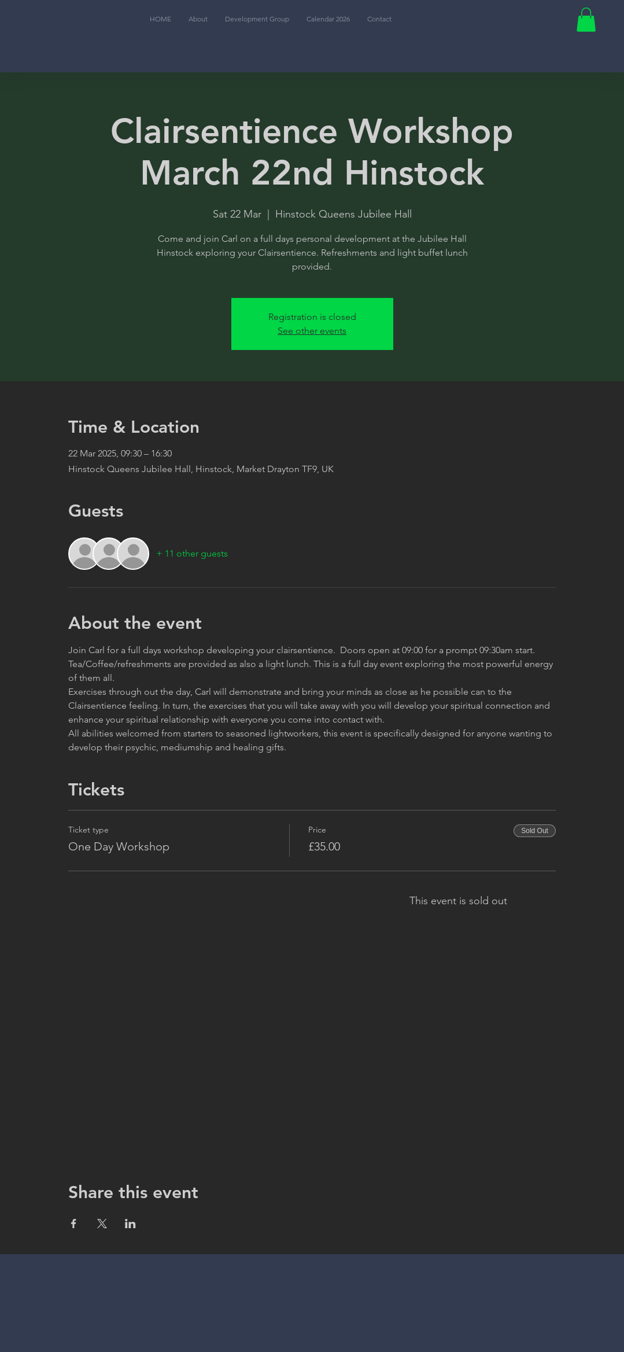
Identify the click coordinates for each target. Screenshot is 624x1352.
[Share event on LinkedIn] (130, 1223)
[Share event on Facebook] (73, 1223)
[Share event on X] (102, 1223)
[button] (586, 20)
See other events (312, 330)
